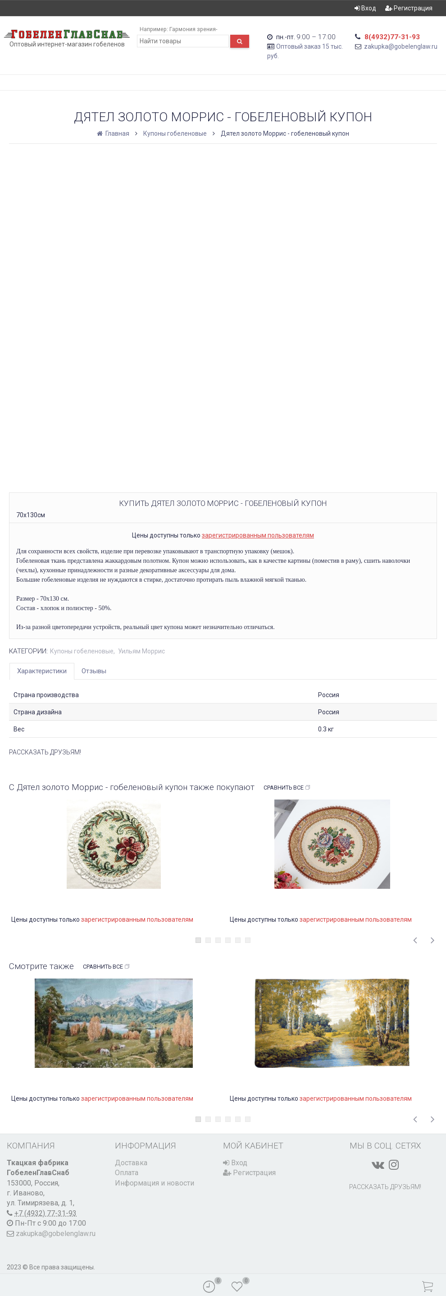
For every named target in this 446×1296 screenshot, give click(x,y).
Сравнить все (287, 787)
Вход (365, 8)
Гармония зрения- (193, 29)
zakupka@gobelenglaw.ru (400, 46)
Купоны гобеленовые (175, 133)
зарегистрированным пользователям (258, 535)
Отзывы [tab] (94, 671)
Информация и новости (154, 1183)
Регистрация (408, 8)
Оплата (126, 1172)
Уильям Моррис (141, 651)
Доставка (131, 1162)
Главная (114, 133)
